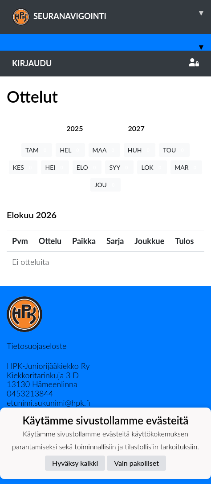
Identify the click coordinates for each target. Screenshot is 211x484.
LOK (152, 167)
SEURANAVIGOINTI (111, 13)
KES (23, 167)
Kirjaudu (105, 63)
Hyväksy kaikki (75, 463)
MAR (186, 167)
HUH (139, 150)
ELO (87, 167)
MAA (104, 150)
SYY (119, 167)
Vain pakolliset (136, 463)
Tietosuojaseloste (36, 346)
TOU (174, 150)
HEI (55, 167)
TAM (36, 150)
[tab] (74, 128)
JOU (105, 184)
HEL (70, 150)
